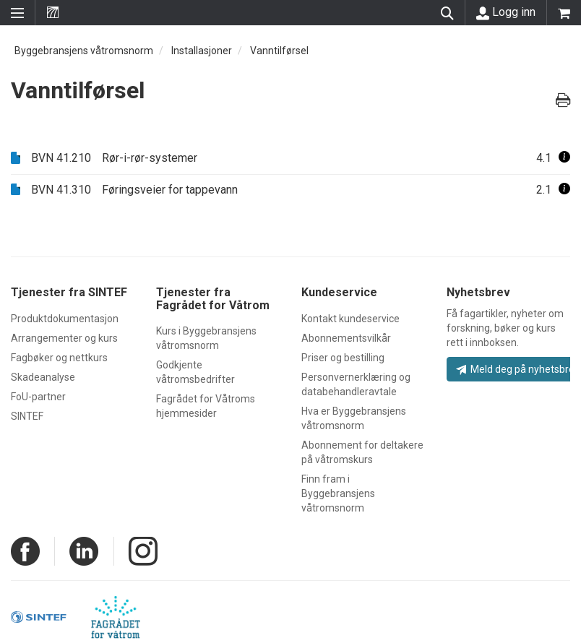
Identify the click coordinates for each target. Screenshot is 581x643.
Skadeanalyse (43, 377)
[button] (564, 158)
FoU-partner (38, 396)
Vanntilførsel (279, 50)
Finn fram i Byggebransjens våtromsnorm (338, 493)
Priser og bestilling (342, 357)
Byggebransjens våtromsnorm (83, 50)
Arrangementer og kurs (64, 338)
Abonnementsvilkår (346, 338)
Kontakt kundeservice (350, 318)
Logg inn (505, 12)
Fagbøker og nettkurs (59, 357)
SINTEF (27, 416)
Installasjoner (201, 50)
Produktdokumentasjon (65, 318)
